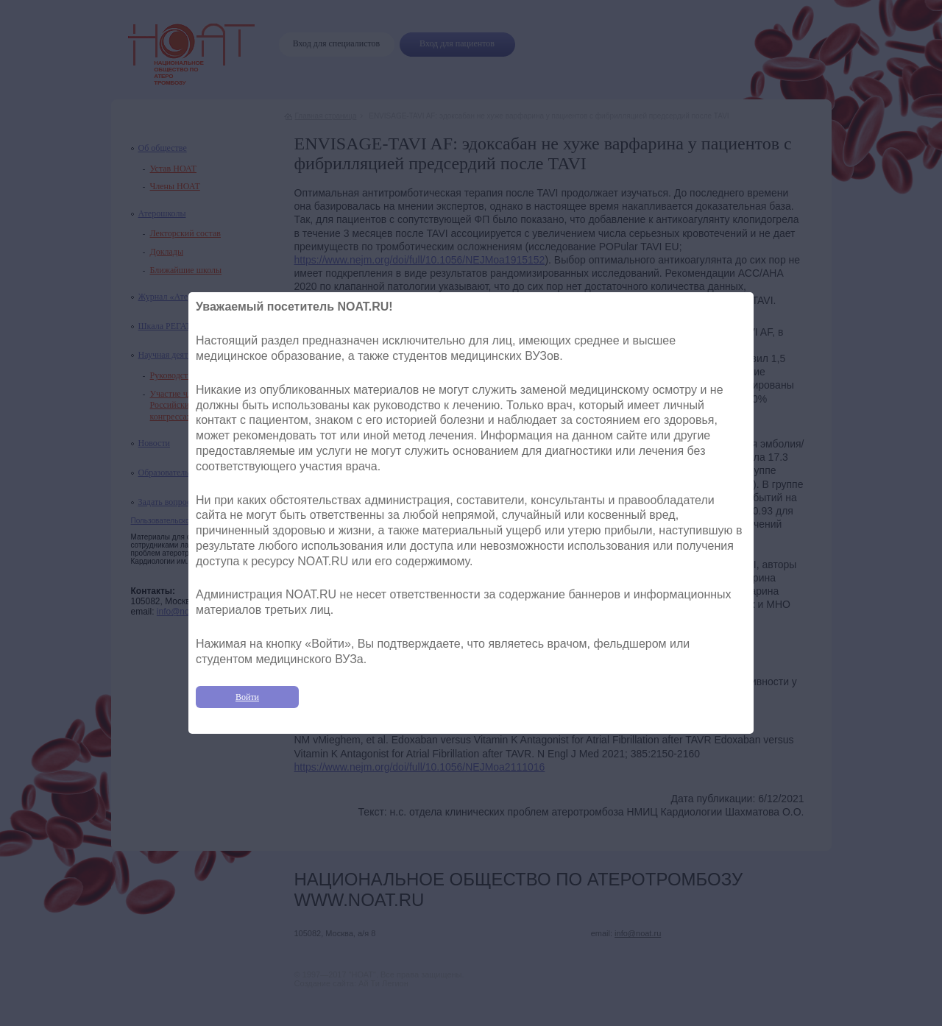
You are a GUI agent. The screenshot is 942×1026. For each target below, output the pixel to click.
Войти (247, 697)
